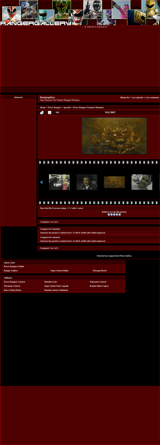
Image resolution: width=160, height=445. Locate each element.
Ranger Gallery (11, 270)
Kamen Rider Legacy (99, 286)
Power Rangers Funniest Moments (88, 107)
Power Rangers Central (14, 282)
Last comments (152, 97)
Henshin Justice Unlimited (56, 290)
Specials (67, 107)
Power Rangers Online (14, 266)
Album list (124, 97)
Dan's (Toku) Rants (12, 290)
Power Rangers (54, 107)
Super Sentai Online (59, 270)
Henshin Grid (50, 282)
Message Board (99, 270)
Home (43, 107)
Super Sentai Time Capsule (56, 286)
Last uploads (137, 97)
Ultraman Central (12, 286)
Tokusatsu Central (98, 282)
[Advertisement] (18, 162)
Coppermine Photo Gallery (120, 256)
